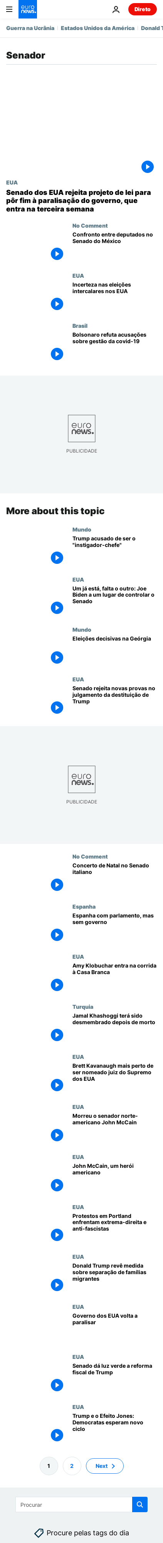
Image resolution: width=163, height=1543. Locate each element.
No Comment (90, 225)
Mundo (81, 529)
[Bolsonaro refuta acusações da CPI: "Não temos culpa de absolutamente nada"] (114, 347)
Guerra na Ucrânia (30, 28)
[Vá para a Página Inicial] (27, 9)
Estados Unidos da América (97, 28)
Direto (142, 9)
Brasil (79, 325)
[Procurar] (81, 1504)
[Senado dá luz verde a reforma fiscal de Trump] (114, 1378)
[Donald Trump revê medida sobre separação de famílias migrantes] (114, 1278)
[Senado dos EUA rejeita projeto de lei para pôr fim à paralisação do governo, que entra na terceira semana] (81, 200)
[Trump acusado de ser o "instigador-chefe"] (114, 551)
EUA (12, 182)
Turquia (82, 1006)
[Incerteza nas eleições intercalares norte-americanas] (114, 297)
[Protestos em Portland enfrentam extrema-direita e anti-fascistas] (114, 1228)
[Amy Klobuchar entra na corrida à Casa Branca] (114, 978)
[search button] (140, 1504)
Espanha (84, 906)
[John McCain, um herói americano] (114, 1178)
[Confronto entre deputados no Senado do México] (114, 247)
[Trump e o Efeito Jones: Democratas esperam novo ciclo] (114, 1428)
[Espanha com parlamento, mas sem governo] (114, 928)
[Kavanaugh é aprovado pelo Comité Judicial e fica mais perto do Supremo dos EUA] (114, 1078)
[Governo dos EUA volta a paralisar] (114, 1328)
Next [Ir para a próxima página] (102, 1465)
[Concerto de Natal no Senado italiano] (114, 878)
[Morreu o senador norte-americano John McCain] (114, 1128)
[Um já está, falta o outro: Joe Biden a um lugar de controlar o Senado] (114, 601)
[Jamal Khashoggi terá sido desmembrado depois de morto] (114, 1028)
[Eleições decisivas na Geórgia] (114, 651)
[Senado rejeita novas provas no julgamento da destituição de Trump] (114, 701)
